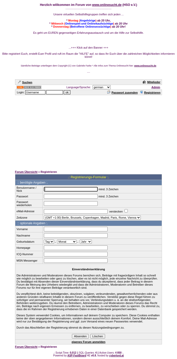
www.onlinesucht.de (107, 5)
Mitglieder (151, 82)
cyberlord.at (116, 355)
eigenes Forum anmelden (89, 341)
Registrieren (150, 92)
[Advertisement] (89, 131)
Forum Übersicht (26, 171)
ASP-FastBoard (76, 355)
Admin (155, 87)
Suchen (25, 82)
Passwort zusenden (122, 92)
